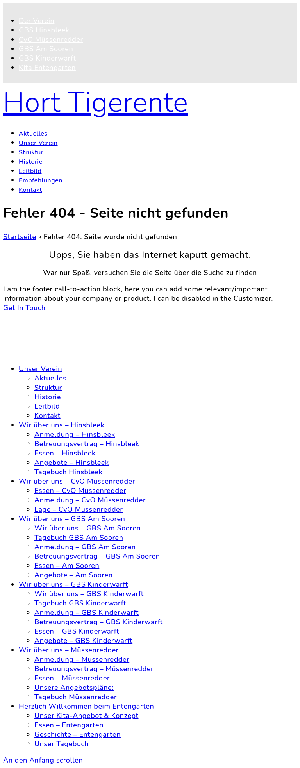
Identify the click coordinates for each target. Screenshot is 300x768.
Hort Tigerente (95, 102)
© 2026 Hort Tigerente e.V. (49, 317)
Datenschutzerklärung (56, 343)
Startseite (19, 236)
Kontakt (32, 333)
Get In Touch (24, 308)
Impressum (37, 352)
